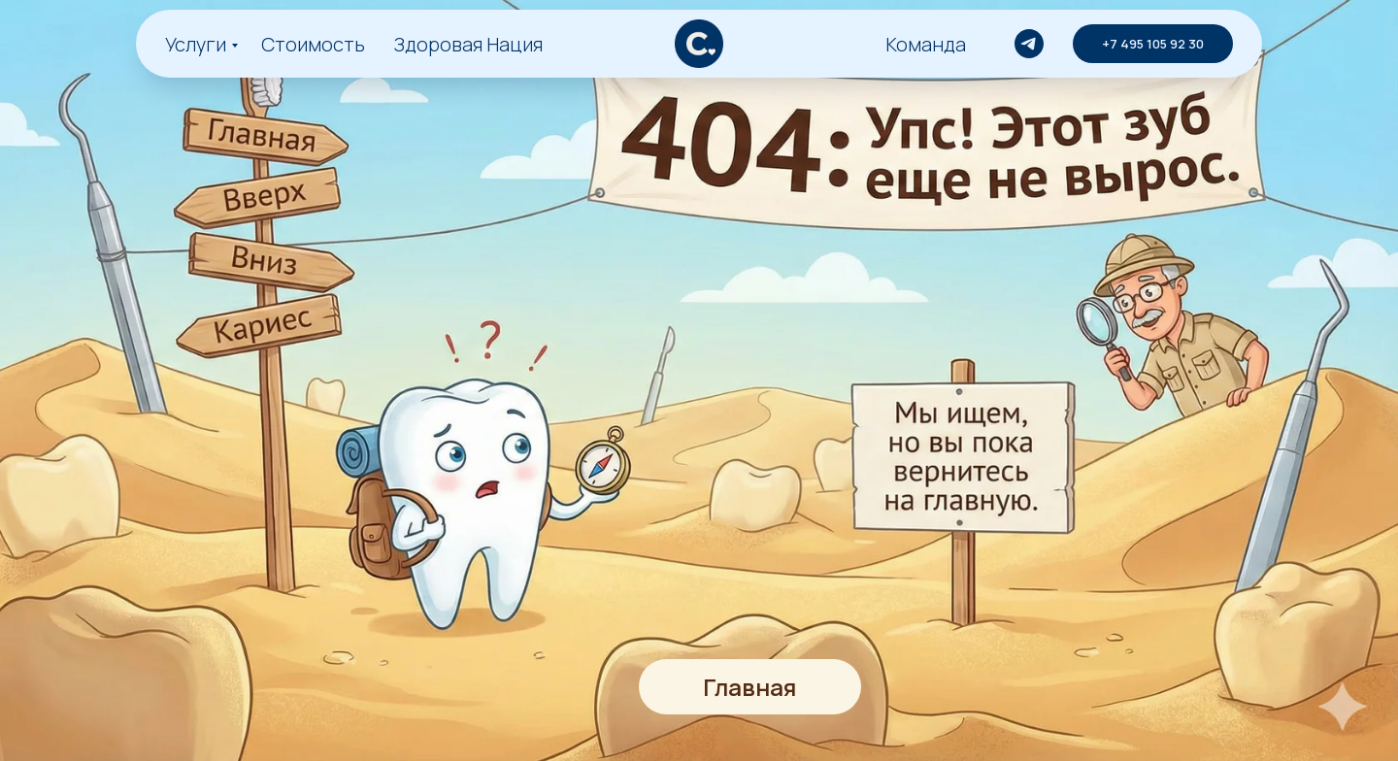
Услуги (195, 44)
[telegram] (1029, 43)
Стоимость (313, 44)
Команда (925, 44)
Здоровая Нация (468, 44)
